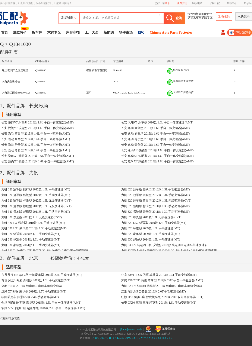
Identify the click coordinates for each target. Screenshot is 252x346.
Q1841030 (40, 70)
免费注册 (182, 3)
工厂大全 (91, 32)
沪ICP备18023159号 (131, 329)
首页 (4, 32)
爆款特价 (20, 32)
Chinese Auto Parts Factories (171, 32)
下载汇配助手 (240, 32)
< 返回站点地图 (10, 318)
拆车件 (37, 32)
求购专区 (54, 32)
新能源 (109, 32)
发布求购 (224, 16)
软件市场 (126, 32)
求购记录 (244, 16)
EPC (141, 32)
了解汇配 (215, 3)
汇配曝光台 (165, 329)
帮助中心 (232, 3)
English (248, 3)
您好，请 (162, 3)
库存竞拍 (73, 32)
